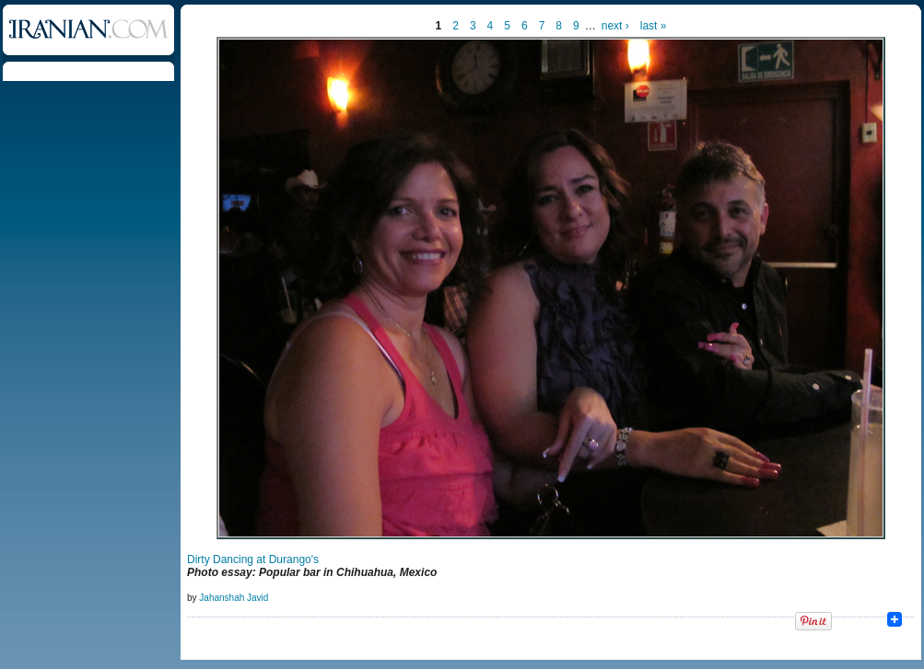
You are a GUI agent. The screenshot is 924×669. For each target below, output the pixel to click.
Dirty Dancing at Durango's (253, 559)
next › (615, 25)
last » (653, 25)
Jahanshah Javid (233, 598)
